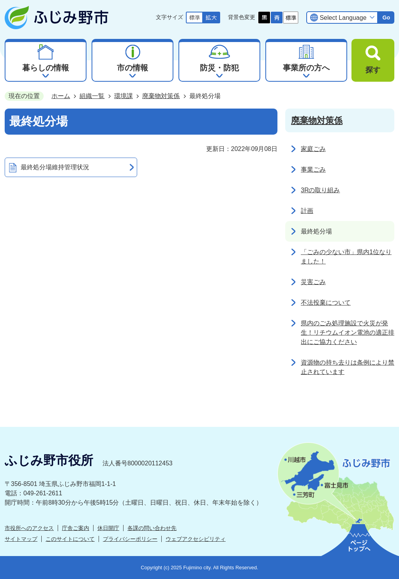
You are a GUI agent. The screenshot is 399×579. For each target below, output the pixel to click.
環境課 (123, 96)
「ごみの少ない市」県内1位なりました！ (346, 257)
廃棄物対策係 (161, 96)
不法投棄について (326, 302)
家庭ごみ (313, 149)
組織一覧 (91, 96)
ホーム (60, 96)
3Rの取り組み (320, 190)
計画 (307, 210)
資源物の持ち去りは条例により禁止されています (347, 367)
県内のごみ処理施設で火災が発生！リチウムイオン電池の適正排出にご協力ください (347, 332)
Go (386, 17)
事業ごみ (313, 169)
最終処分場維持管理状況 (55, 167)
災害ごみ (313, 282)
